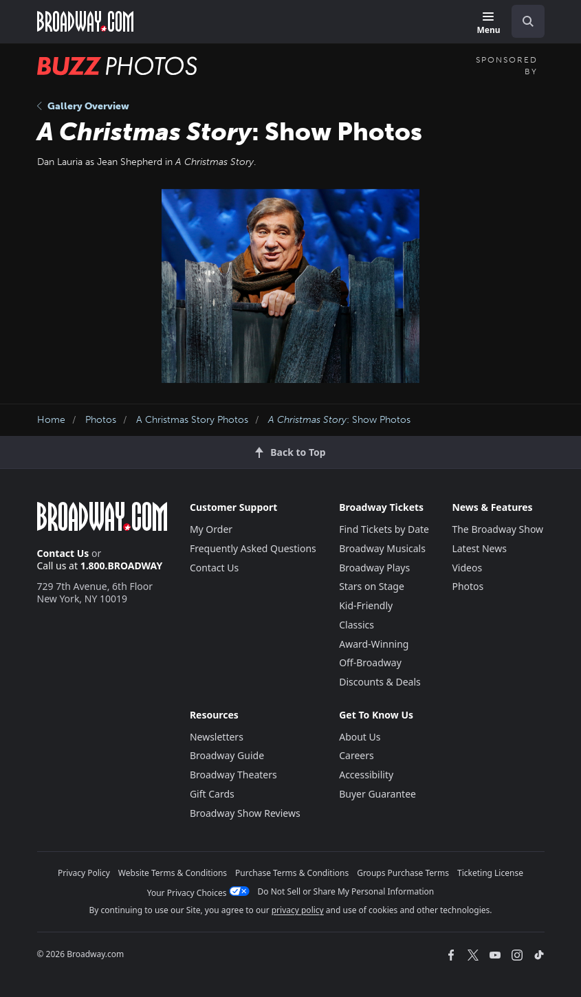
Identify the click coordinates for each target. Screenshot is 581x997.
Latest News (479, 548)
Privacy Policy (84, 873)
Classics (356, 624)
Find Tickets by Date (384, 529)
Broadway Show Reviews (245, 813)
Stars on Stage (371, 586)
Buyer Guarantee (377, 793)
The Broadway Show (497, 529)
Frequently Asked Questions (253, 548)
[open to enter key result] (528, 21)
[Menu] (488, 23)
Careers (356, 755)
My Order (211, 529)
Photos (100, 420)
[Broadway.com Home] (85, 21)
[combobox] (523, 21)
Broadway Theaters (233, 774)
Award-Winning (373, 643)
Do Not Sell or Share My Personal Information (346, 891)
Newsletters (216, 736)
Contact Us (63, 553)
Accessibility (366, 774)
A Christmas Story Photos (192, 420)
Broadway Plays (374, 567)
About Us (359, 736)
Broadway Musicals (382, 548)
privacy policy (298, 910)
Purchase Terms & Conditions (292, 873)
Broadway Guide (227, 755)
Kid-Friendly (366, 605)
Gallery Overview (83, 106)
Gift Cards (212, 793)
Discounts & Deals (380, 681)
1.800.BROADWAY (121, 565)
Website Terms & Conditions (172, 873)
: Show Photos (339, 420)
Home (51, 420)
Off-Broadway (370, 662)
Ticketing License (490, 873)
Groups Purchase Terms (403, 873)
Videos (467, 567)
